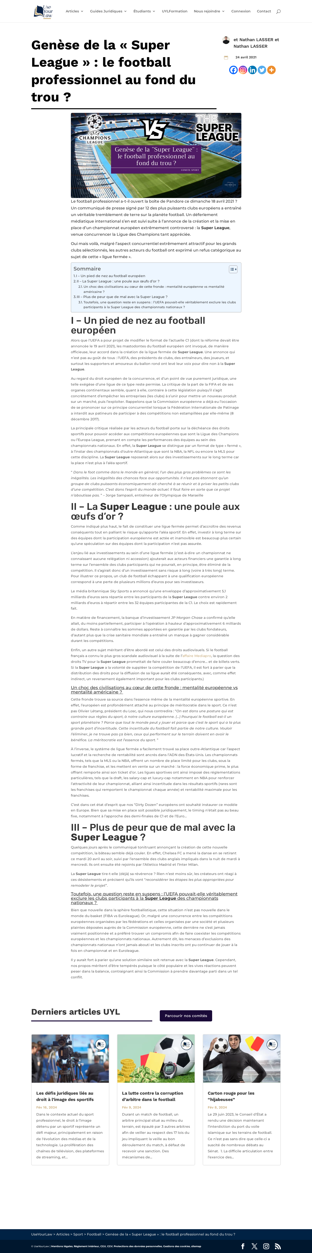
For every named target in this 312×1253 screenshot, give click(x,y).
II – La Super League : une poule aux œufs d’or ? (119, 281)
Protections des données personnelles (138, 1246)
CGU (103, 1246)
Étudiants (142, 11)
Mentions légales (62, 1246)
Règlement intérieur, (87, 1246)
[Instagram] (243, 70)
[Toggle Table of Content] (230, 269)
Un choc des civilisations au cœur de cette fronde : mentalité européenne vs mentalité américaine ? (154, 289)
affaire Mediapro (196, 656)
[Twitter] (262, 70)
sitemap (196, 1246)
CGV (110, 1246)
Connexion (241, 11)
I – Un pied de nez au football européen (111, 276)
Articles (72, 11)
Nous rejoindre (207, 11)
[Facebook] (233, 70)
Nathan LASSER (256, 39)
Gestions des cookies (176, 1246)
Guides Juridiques (106, 11)
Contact (264, 11)
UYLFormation (175, 11)
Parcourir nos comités (186, 1015)
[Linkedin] (252, 70)
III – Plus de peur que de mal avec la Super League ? (123, 297)
